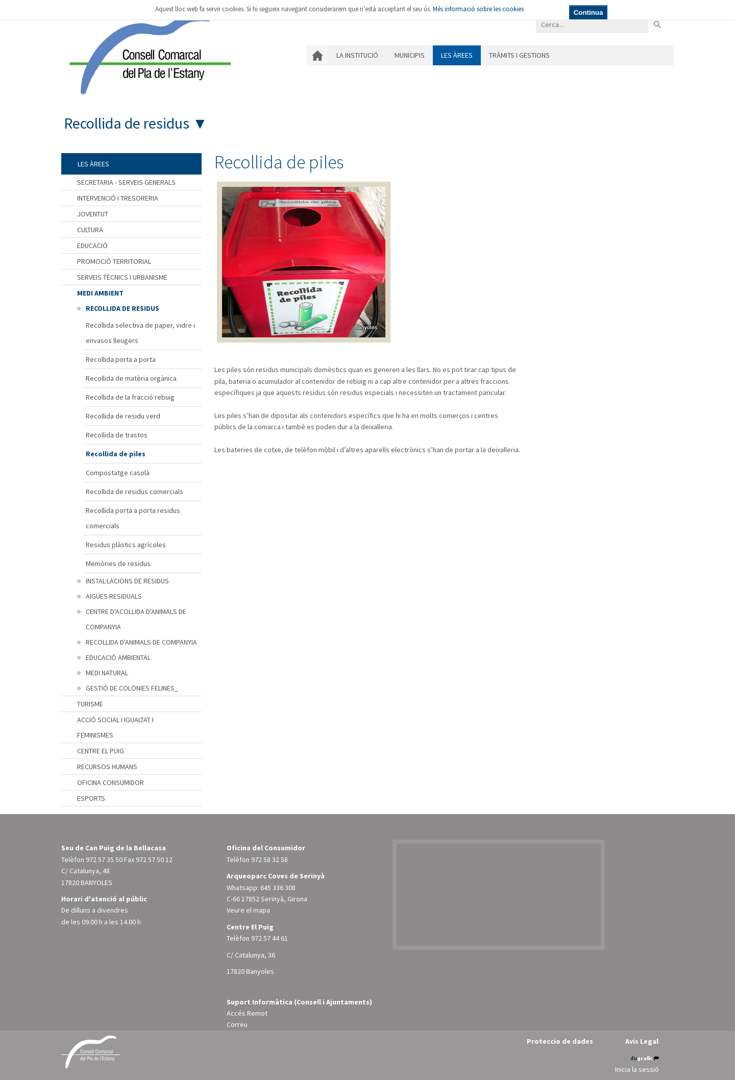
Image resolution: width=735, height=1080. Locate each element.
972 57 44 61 (269, 938)
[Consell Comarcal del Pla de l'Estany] (147, 53)
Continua (588, 12)
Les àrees (457, 55)
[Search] (592, 24)
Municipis (410, 55)
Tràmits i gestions (519, 55)
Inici (317, 55)
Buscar (657, 24)
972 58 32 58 (269, 859)
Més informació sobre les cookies (478, 9)
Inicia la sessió (637, 1069)
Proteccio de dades (560, 1041)
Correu (237, 1024)
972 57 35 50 (104, 859)
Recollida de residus (126, 123)
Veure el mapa (248, 910)
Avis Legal (641, 1041)
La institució (357, 55)
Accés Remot (247, 1013)
